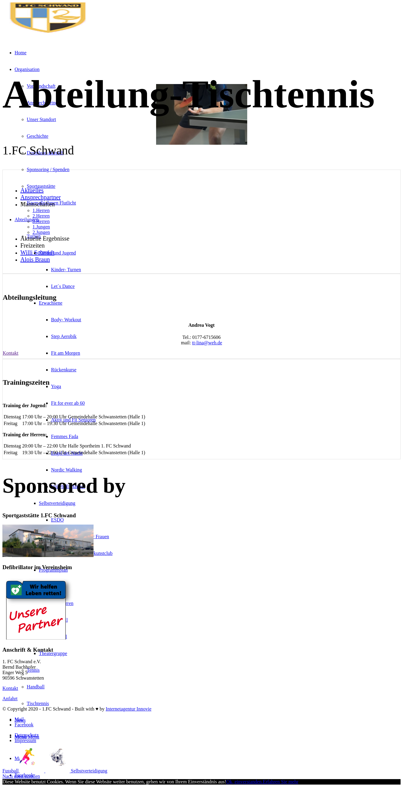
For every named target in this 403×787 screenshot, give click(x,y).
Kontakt (10, 688)
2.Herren (41, 215)
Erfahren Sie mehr (280, 781)
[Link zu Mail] (19, 758)
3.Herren (41, 221)
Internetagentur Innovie (129, 708)
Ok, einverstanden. (244, 781)
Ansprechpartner (40, 197)
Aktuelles (32, 190)
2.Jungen (41, 232)
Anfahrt (10, 698)
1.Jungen (41, 226)
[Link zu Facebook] (24, 724)
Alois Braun (35, 259)
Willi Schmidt (37, 252)
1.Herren (41, 210)
